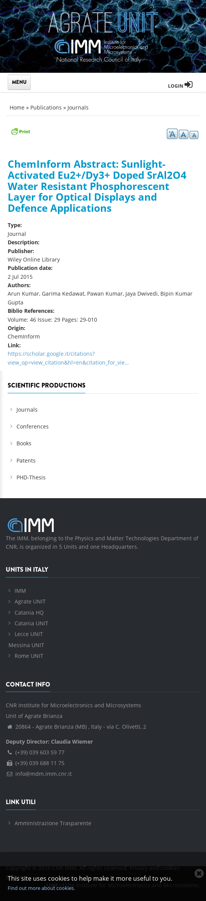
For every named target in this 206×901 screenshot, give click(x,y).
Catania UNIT (31, 623)
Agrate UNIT (30, 601)
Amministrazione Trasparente (53, 823)
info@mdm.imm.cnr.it (39, 773)
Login (180, 86)
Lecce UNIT (29, 634)
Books (23, 443)
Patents (26, 460)
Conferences (32, 426)
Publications (46, 107)
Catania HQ (29, 612)
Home (17, 107)
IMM (20, 590)
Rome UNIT (29, 655)
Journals (78, 107)
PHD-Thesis (31, 477)
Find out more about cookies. (41, 888)
